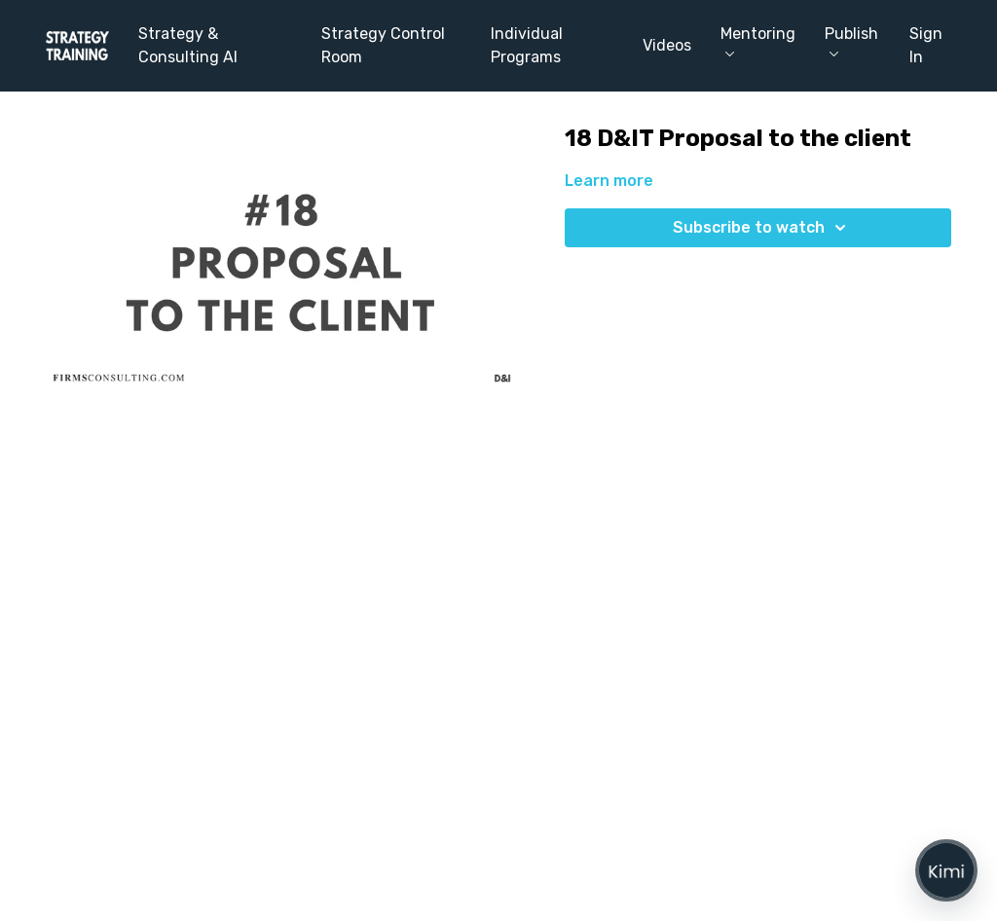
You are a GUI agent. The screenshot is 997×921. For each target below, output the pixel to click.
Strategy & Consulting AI (188, 45)
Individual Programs (527, 45)
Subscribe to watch (762, 227)
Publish (851, 40)
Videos (667, 45)
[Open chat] (946, 870)
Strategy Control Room (383, 45)
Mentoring (757, 40)
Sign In (925, 45)
